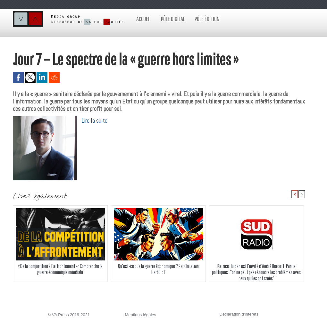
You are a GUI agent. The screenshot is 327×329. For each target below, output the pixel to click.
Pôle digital (173, 18)
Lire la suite (94, 121)
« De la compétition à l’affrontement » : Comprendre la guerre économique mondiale (60, 269)
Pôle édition (207, 18)
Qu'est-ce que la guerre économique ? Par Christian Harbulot (158, 269)
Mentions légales (140, 314)
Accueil (143, 18)
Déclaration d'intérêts (239, 314)
